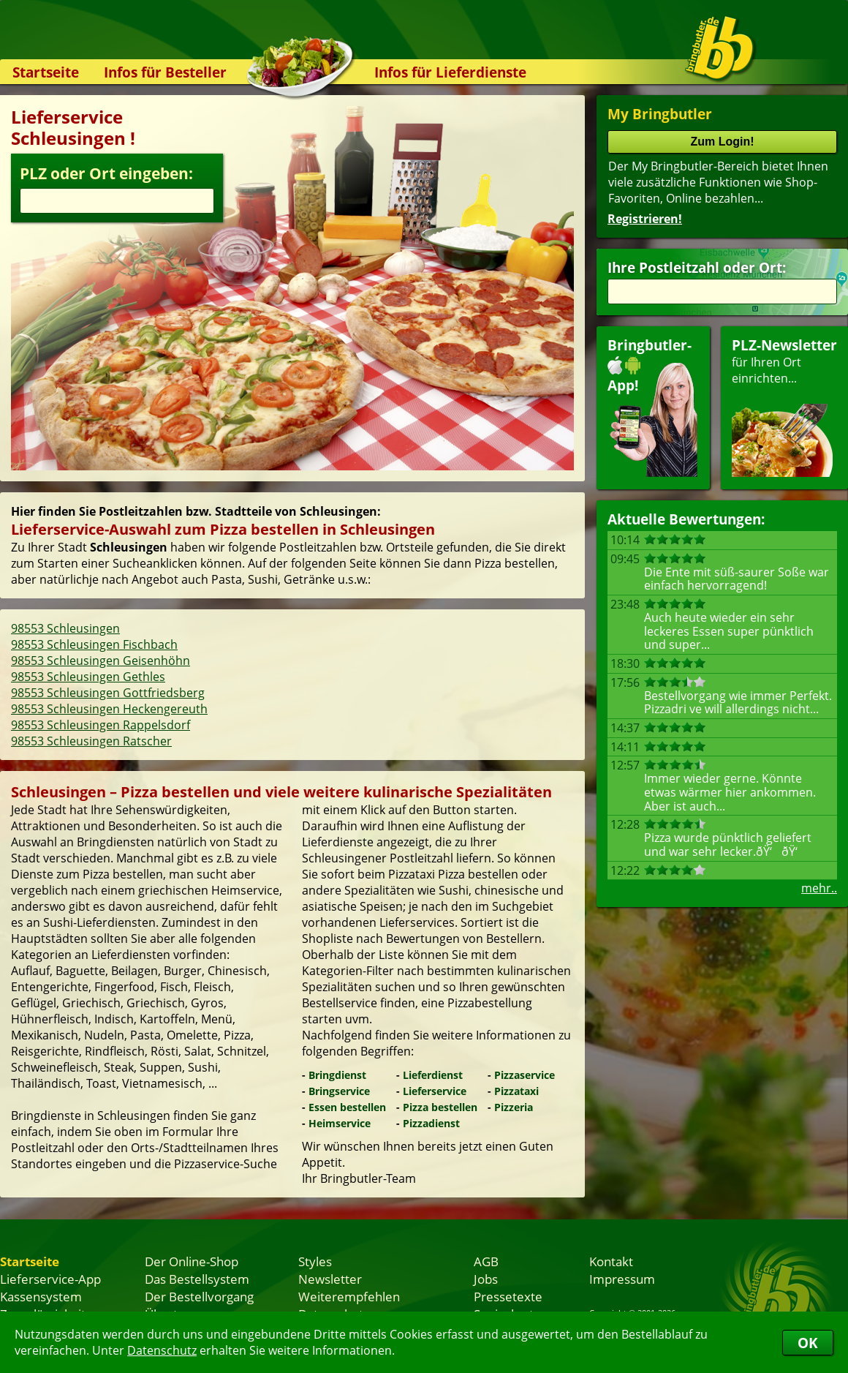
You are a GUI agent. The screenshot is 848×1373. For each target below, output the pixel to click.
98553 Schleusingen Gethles (88, 677)
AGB (486, 1261)
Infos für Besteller (165, 72)
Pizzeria (513, 1107)
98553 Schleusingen (65, 628)
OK (808, 1342)
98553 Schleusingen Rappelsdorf (100, 725)
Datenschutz (162, 1350)
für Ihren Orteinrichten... (784, 406)
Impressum (622, 1278)
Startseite (45, 72)
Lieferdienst (433, 1075)
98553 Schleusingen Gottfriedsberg (108, 693)
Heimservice (339, 1123)
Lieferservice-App (50, 1278)
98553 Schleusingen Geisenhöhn (100, 660)
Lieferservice (434, 1091)
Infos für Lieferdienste (450, 72)
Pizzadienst (431, 1123)
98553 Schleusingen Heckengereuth (109, 709)
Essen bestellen (347, 1107)
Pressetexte (508, 1296)
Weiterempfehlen (349, 1296)
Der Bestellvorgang (199, 1296)
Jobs (486, 1278)
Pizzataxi (516, 1091)
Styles (315, 1261)
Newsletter (330, 1278)
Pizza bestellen (440, 1107)
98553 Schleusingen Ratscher (91, 741)
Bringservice (339, 1091)
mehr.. (819, 888)
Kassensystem (41, 1296)
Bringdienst (337, 1075)
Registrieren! (644, 219)
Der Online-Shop (191, 1261)
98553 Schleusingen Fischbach (94, 644)
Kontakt (611, 1261)
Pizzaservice (524, 1075)
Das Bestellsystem (197, 1278)
